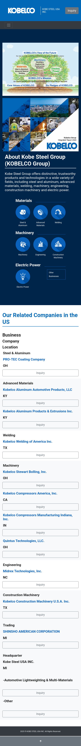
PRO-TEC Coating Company (24, 359)
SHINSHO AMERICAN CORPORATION (31, 631)
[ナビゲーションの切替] (9, 25)
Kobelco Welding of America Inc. (27, 441)
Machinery (23, 246)
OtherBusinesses (54, 274)
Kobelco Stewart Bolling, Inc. (25, 472)
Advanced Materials (40, 216)
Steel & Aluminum (23, 216)
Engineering (40, 246)
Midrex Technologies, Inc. (22, 571)
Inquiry (72, 10)
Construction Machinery (58, 248)
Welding (58, 214)
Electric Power (23, 278)
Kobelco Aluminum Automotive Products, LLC (37, 390)
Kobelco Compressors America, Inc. (30, 493)
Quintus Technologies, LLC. (23, 541)
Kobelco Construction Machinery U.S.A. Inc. (36, 601)
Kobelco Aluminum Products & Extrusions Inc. (38, 411)
